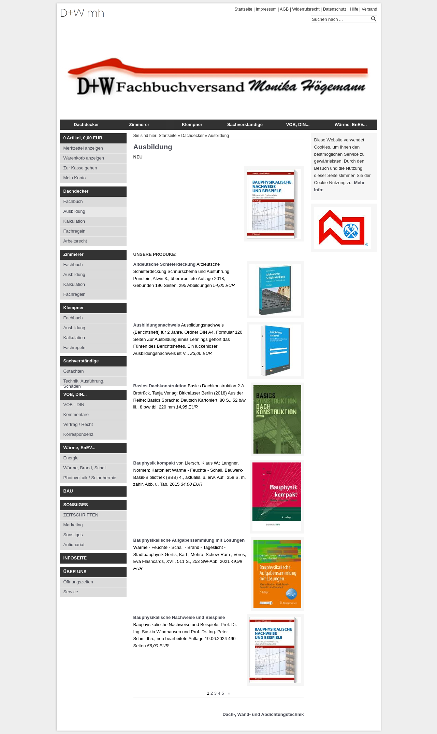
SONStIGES (75, 504)
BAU (68, 491)
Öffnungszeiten (78, 581)
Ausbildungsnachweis (156, 325)
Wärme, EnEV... (351, 124)
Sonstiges (73, 534)
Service (70, 591)
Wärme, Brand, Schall (84, 467)
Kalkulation (74, 221)
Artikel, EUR (82, 137)
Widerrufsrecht (305, 9)
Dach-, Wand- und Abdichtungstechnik (263, 714)
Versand (369, 9)
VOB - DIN (73, 404)
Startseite (243, 9)
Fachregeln (74, 231)
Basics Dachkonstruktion (160, 385)
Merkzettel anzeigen (83, 148)
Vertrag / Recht (78, 424)
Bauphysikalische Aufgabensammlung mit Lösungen (189, 540)
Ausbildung (74, 211)
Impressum (266, 9)
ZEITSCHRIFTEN (81, 514)
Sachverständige (245, 124)
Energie (71, 457)
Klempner (192, 124)
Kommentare (76, 414)
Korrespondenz (78, 434)
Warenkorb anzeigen (83, 158)
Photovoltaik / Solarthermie (89, 477)
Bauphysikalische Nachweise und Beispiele (179, 617)
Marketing (73, 524)
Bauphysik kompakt (154, 463)
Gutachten (73, 371)
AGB (284, 9)
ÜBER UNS (75, 571)
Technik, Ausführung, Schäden (84, 382)
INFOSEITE (75, 557)
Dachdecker (86, 124)
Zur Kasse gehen (80, 167)
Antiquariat (74, 544)
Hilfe (354, 9)
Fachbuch (73, 201)
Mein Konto (74, 177)
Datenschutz (335, 9)
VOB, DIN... (298, 124)
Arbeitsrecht (75, 241)
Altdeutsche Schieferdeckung (164, 264)
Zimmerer (139, 124)
